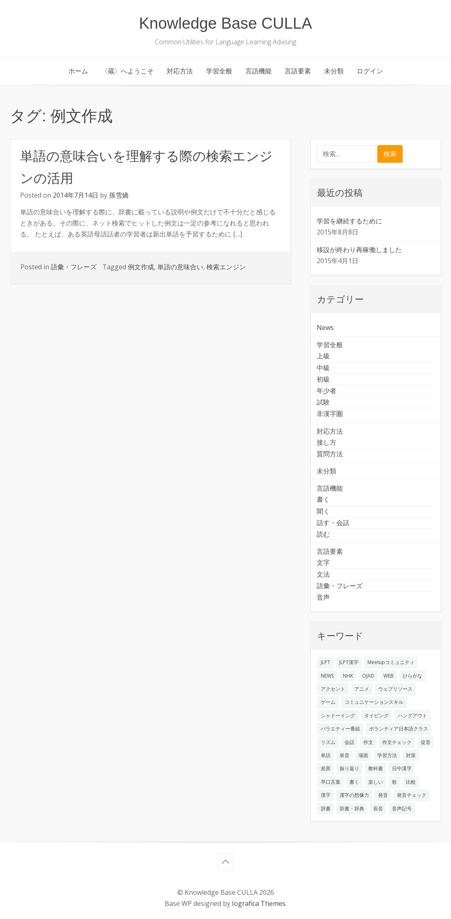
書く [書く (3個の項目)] (354, 781)
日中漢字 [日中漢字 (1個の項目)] (402, 768)
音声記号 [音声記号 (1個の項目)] (402, 808)
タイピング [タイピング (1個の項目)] (376, 715)
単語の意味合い (180, 266)
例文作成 (141, 266)
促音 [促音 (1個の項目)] (426, 742)
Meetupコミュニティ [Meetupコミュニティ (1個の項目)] (391, 662)
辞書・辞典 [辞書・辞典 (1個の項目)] (352, 808)
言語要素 (298, 70)
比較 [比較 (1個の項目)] (411, 781)
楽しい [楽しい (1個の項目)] (375, 781)
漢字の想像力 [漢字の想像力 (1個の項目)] (354, 795)
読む (323, 534)
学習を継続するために (349, 220)
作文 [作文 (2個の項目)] (368, 742)
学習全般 (219, 70)
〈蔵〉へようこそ (127, 70)
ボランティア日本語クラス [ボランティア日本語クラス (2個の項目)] (398, 728)
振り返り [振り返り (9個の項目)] (349, 768)
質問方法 (330, 453)
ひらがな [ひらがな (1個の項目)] (412, 675)
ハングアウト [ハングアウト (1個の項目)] (412, 715)
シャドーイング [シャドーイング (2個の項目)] (338, 715)
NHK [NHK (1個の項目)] (348, 675)
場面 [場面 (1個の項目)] (363, 755)
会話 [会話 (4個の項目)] (349, 742)
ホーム (78, 70)
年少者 (326, 390)
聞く (323, 511)
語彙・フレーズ (74, 266)
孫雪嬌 (119, 195)
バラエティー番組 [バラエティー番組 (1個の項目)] (340, 728)
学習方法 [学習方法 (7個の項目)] (387, 755)
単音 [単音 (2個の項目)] (344, 755)
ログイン (370, 70)
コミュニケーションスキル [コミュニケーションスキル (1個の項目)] (373, 701)
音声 (323, 597)
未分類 (334, 70)
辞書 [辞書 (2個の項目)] (326, 808)
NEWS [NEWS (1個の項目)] (327, 675)
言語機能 (258, 70)
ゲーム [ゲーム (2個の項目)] (328, 701)
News (325, 327)
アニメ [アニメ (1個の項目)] (361, 688)
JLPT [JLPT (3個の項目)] (325, 662)
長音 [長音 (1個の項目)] (378, 808)
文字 (323, 562)
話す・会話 (333, 522)
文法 (323, 574)
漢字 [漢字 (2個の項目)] (326, 795)
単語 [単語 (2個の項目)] (326, 755)
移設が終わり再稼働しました (359, 249)
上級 (323, 355)
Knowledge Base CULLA (225, 23)
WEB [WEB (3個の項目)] (388, 675)
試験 (323, 402)
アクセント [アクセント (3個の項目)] (333, 688)
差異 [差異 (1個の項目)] (326, 768)
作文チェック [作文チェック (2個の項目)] (397, 742)
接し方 (326, 442)
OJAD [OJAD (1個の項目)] (368, 675)
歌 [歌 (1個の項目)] (394, 781)
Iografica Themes (259, 903)
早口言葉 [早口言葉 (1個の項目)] (330, 781)
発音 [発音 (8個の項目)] (383, 795)
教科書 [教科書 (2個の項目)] (375, 768)
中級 (323, 367)
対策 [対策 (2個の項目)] (411, 755)
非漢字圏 (330, 413)
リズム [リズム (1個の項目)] (328, 742)
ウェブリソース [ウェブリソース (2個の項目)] (395, 688)
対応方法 (180, 70)
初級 (323, 379)
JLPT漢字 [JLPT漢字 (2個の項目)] (348, 662)
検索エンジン (226, 266)
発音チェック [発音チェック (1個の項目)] (411, 795)
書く (323, 499)
